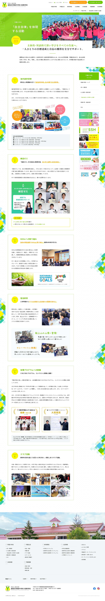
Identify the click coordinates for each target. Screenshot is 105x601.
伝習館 (25, 579)
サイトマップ (21, 595)
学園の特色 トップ (85, 82)
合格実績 (84, 6)
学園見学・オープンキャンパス (78, 2)
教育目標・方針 (28, 568)
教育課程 (69, 6)
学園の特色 (54, 6)
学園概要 (92, 6)
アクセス (65, 2)
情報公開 (26, 570)
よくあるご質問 (57, 2)
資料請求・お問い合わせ (95, 2)
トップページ (76, 10)
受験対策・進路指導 (85, 102)
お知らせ (50, 2)
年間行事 (26, 550)
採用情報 (100, 6)
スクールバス (27, 555)
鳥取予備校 (33, 579)
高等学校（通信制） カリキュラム (50, 553)
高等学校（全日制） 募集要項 (68, 550)
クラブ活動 (27, 553)
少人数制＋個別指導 (85, 92)
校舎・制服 (27, 548)
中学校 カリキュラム (48, 548)
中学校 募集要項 (65, 548)
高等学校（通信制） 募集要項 (68, 553)
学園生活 (62, 6)
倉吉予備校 (43, 579)
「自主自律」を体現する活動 (87, 97)
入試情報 (77, 6)
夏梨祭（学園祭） (28, 557)
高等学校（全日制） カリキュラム (50, 550)
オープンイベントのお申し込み (88, 557)
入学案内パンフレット (66, 555)
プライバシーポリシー (10, 595)
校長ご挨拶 (27, 566)
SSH (82, 107)
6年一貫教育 (84, 87)
